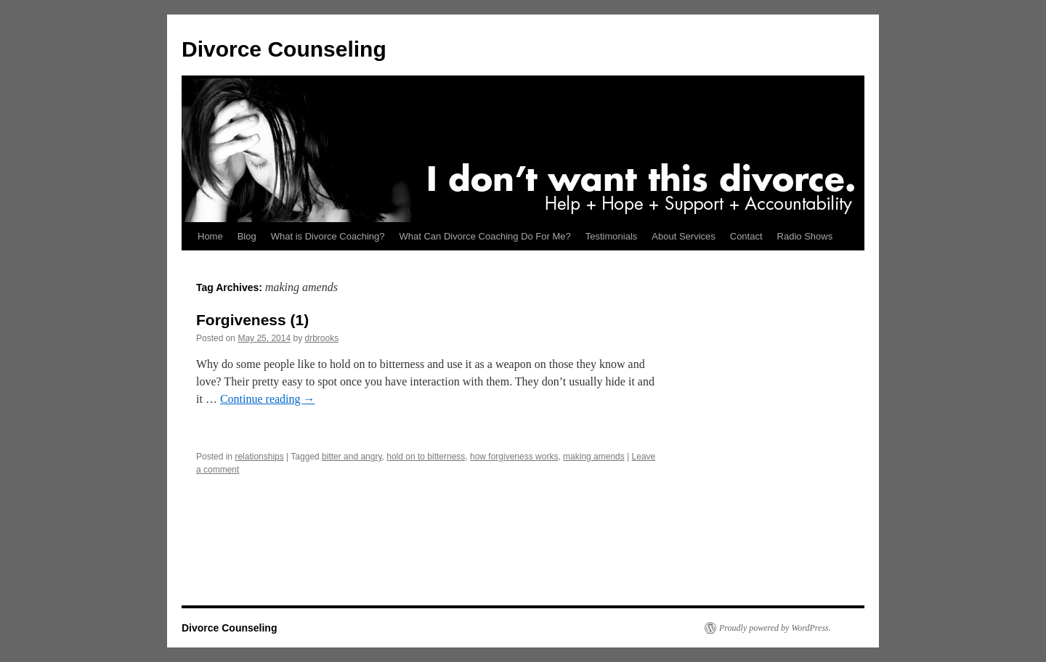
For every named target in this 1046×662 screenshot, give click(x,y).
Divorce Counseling (284, 49)
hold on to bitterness (425, 456)
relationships (259, 456)
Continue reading (267, 399)
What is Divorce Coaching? (328, 236)
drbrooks (321, 338)
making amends (594, 456)
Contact (746, 236)
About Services (683, 236)
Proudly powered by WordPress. (775, 628)
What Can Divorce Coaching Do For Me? (485, 236)
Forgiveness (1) (252, 319)
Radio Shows (805, 236)
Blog (247, 236)
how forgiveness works (514, 456)
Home (210, 236)
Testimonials (611, 236)
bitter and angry (352, 456)
